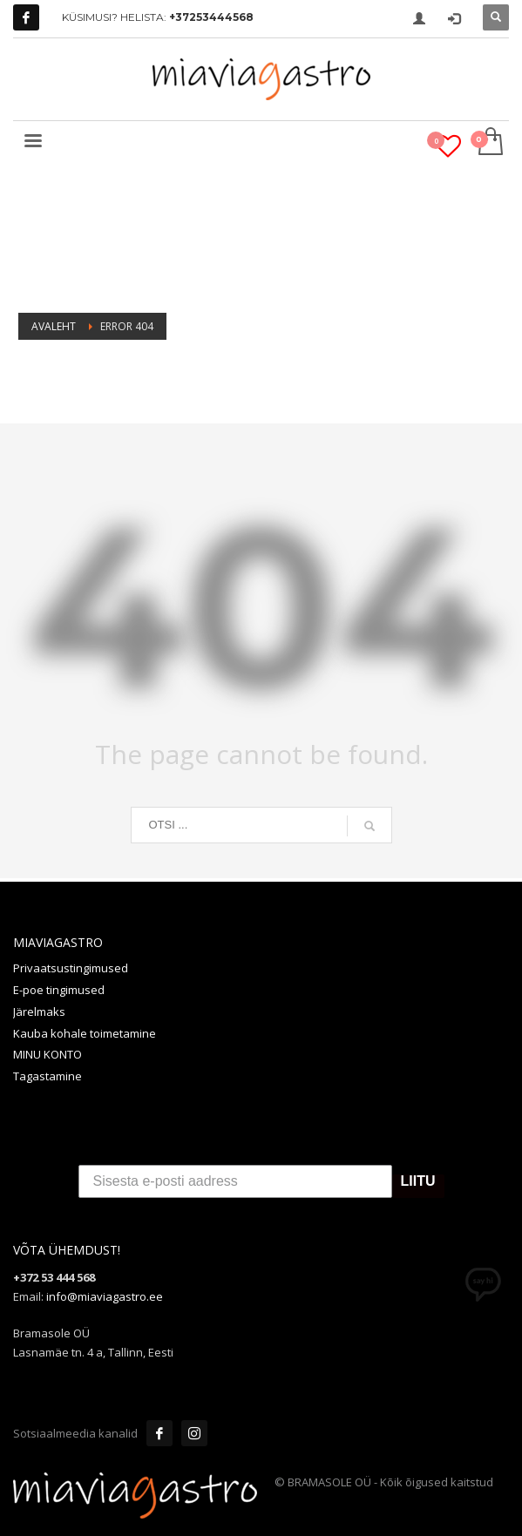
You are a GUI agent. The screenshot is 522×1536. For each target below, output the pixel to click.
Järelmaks (39, 1011)
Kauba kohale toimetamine (84, 1033)
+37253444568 (211, 17)
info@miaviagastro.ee (104, 1296)
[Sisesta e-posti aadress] (235, 1181)
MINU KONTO (47, 1054)
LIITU (418, 1181)
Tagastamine (47, 1076)
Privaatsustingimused (70, 968)
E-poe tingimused (59, 990)
